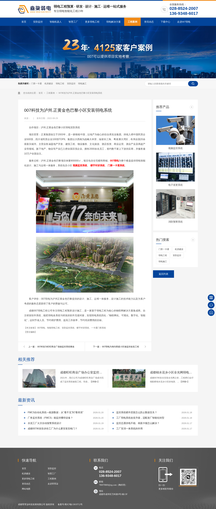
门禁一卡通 (36, 83)
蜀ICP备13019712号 (73, 504)
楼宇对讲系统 (97, 165)
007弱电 (114, 160)
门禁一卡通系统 (116, 165)
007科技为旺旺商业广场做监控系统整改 (55, 346)
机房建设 (49, 83)
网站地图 (26, 489)
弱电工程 (60, 83)
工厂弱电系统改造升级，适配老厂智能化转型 (140, 418)
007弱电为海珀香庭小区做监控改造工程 (120, 346)
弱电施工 (82, 83)
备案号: (61, 504)
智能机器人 (56, 22)
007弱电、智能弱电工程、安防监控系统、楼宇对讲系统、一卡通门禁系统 (71, 328)
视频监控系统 (80, 165)
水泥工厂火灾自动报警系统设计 (44, 423)
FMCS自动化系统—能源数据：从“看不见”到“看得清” (55, 412)
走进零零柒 (53, 484)
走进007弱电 (183, 22)
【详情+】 (94, 381)
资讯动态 (149, 22)
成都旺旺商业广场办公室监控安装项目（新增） (82, 372)
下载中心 (165, 22)
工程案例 (132, 22)
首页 (23, 22)
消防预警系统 (175, 221)
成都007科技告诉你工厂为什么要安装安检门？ (52, 428)
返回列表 (163, 274)
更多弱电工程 (92, 22)
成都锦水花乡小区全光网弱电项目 (172, 372)
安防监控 (38, 22)
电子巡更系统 (175, 185)
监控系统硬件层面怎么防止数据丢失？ (136, 412)
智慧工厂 (73, 22)
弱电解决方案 (113, 22)
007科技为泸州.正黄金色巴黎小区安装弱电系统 (80, 93)
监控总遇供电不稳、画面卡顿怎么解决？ (137, 423)
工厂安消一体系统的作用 (129, 428)
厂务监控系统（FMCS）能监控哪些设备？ (50, 418)
